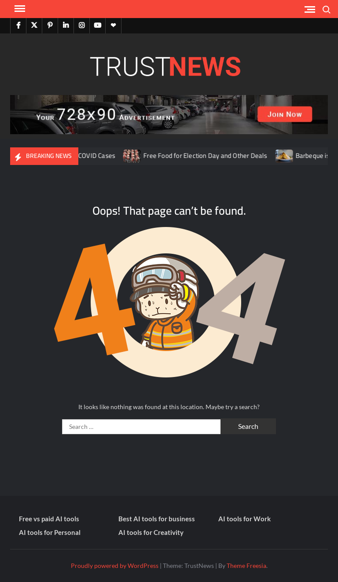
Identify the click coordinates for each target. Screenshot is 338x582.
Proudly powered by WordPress (114, 565)
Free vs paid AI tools (49, 519)
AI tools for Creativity (151, 532)
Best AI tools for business (156, 519)
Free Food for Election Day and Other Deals (209, 155)
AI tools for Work (244, 519)
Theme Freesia (246, 565)
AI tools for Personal (50, 532)
